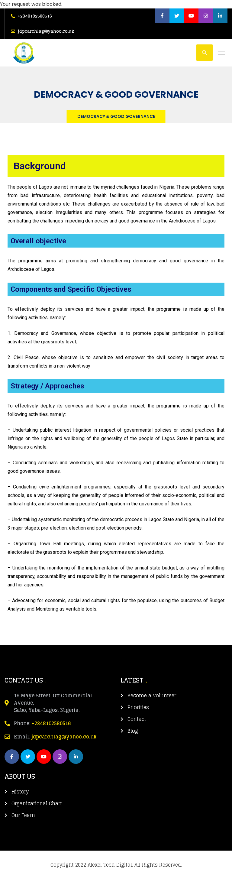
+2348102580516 (51, 723)
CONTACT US (24, 680)
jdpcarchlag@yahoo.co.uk (64, 736)
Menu (221, 52)
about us (20, 776)
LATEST (132, 680)
